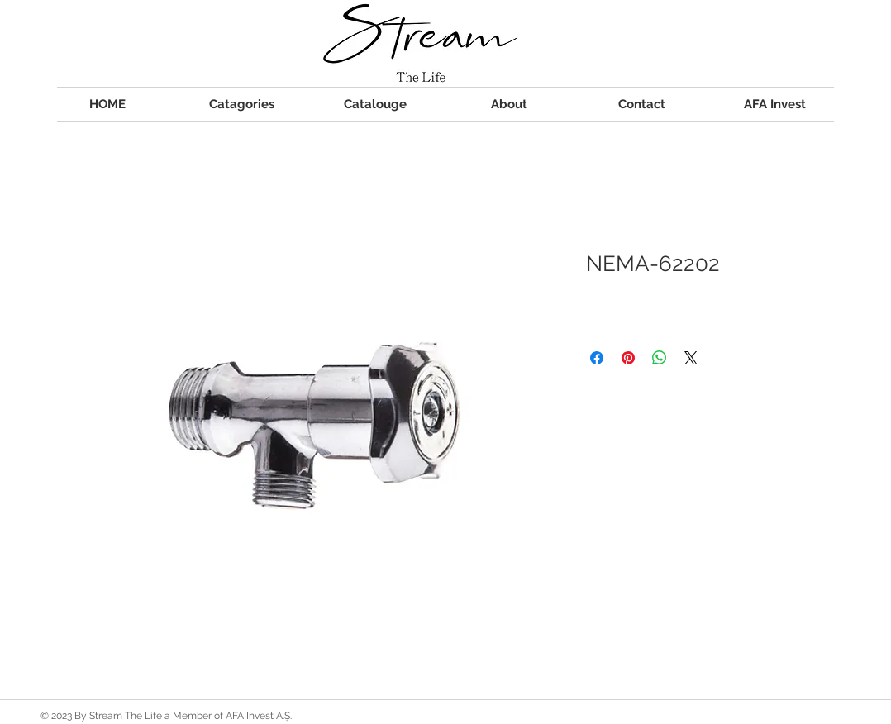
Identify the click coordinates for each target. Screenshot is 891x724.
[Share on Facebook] (597, 358)
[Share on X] (691, 358)
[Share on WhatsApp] (659, 358)
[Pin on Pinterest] (628, 358)
